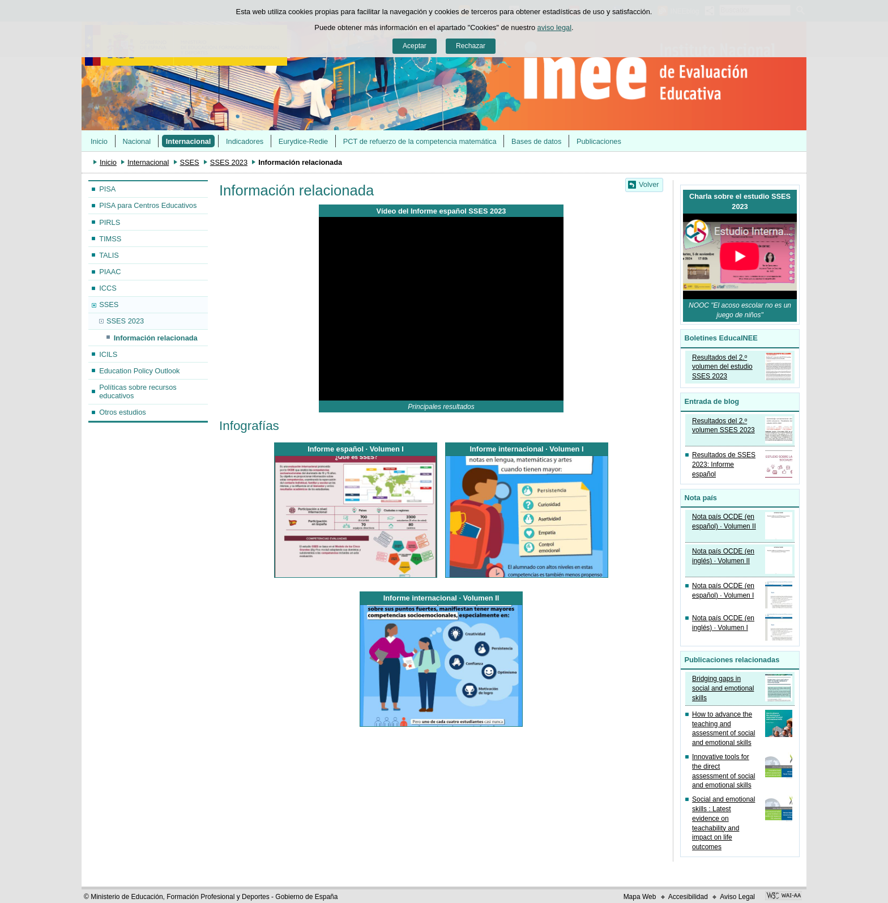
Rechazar (470, 46)
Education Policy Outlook (139, 371)
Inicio (99, 141)
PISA (107, 189)
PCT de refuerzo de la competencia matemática (420, 141)
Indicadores (244, 141)
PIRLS (109, 222)
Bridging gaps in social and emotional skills (723, 688)
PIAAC (110, 271)
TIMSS (110, 239)
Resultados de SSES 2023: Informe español (723, 464)
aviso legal (554, 27)
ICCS (108, 288)
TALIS (109, 255)
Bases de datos (536, 141)
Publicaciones (599, 141)
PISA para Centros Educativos (148, 205)
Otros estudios (122, 412)
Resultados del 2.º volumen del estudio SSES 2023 (722, 367)
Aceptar (414, 46)
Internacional (188, 141)
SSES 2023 (228, 162)
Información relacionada (156, 338)
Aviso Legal (737, 897)
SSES (189, 162)
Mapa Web (640, 897)
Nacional (136, 141)
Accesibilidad (688, 897)
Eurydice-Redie (303, 141)
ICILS (108, 354)
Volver (649, 184)
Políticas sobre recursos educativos (138, 391)
